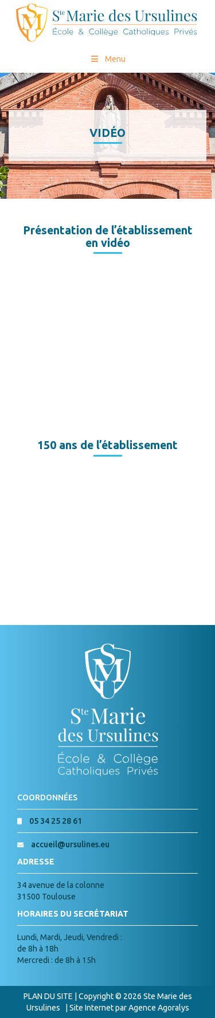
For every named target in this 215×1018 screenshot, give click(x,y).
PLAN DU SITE (48, 996)
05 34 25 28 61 (55, 821)
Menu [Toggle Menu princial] (107, 59)
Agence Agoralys (158, 1007)
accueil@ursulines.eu (70, 844)
